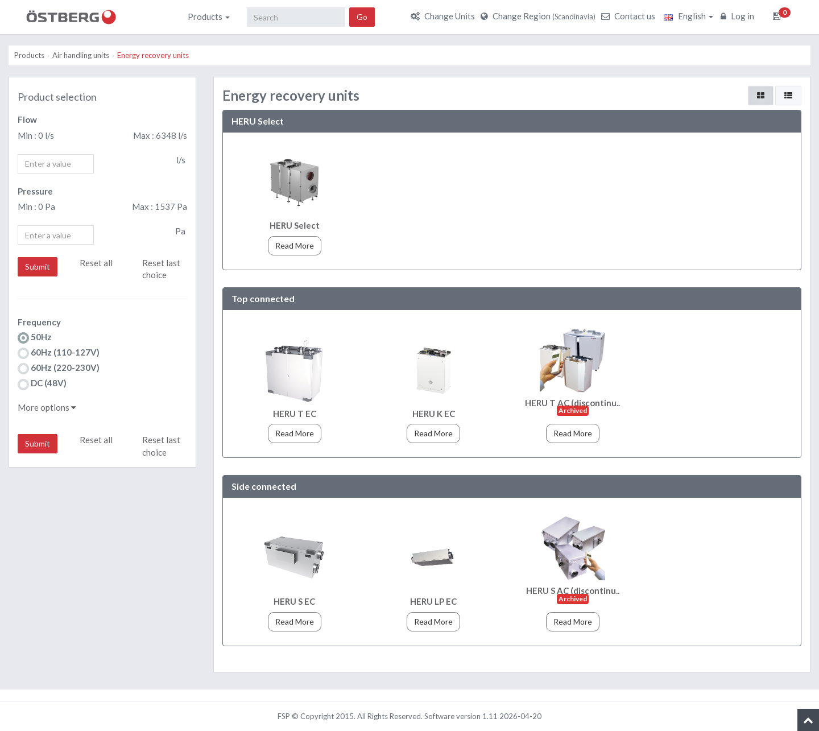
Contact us (629, 16)
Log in (738, 16)
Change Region (539, 16)
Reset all (96, 263)
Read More (294, 245)
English (688, 16)
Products (209, 16)
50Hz (35, 338)
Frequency (39, 322)
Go (362, 17)
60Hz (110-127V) (59, 353)
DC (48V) (42, 384)
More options (47, 407)
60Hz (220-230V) (59, 368)
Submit (37, 266)
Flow (27, 119)
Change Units (444, 16)
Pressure (35, 191)
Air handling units (80, 55)
